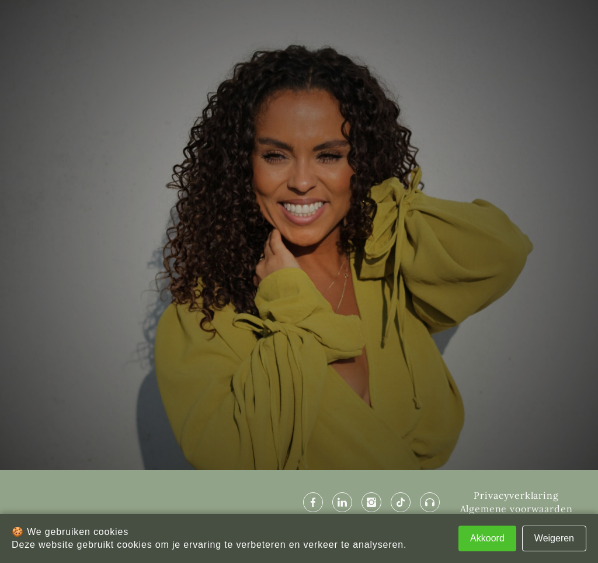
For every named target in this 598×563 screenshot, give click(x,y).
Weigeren (554, 538)
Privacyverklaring (516, 495)
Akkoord (487, 538)
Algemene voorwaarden (516, 509)
